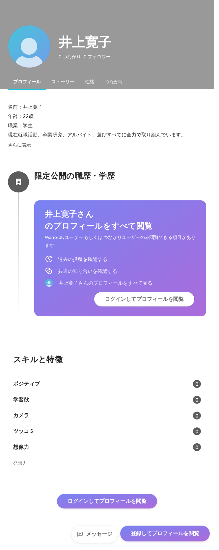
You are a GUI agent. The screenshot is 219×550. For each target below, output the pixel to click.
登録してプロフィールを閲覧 (165, 533)
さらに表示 (19, 145)
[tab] (27, 82)
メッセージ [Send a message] (94, 534)
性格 (89, 81)
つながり (114, 81)
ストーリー (62, 81)
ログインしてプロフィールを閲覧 (144, 299)
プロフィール (27, 81)
